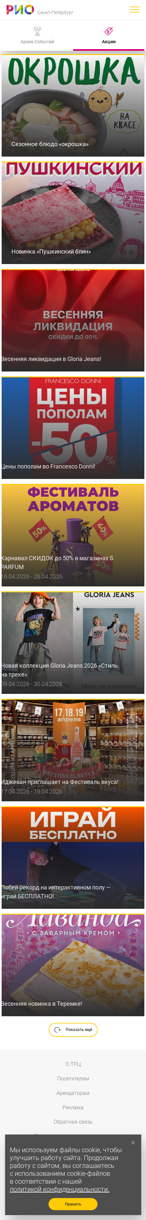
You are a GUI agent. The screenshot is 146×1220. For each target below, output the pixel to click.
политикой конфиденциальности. (59, 1189)
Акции (109, 35)
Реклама (73, 1107)
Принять (73, 1204)
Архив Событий (37, 35)
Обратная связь (73, 1122)
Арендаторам (73, 1093)
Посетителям (73, 1079)
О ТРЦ (73, 1064)
